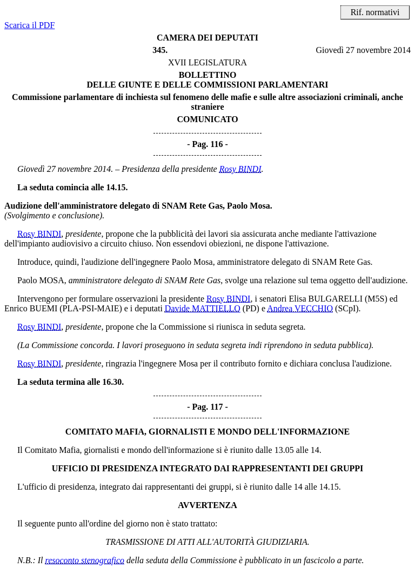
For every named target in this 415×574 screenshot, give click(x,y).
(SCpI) (347, 308)
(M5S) (376, 298)
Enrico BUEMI (30, 308)
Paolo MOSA (40, 280)
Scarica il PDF (29, 25)
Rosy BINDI (240, 168)
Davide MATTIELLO (202, 308)
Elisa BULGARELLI (326, 298)
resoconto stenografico (85, 560)
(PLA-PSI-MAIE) (90, 308)
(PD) (251, 308)
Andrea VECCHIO (300, 308)
